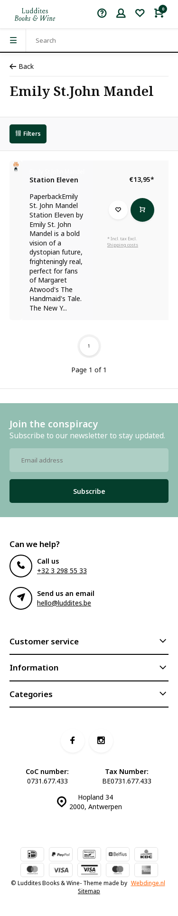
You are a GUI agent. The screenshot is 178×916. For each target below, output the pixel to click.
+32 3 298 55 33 (62, 570)
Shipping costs (122, 245)
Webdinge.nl (148, 883)
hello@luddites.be (64, 602)
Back (21, 66)
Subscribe (89, 491)
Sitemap (89, 891)
